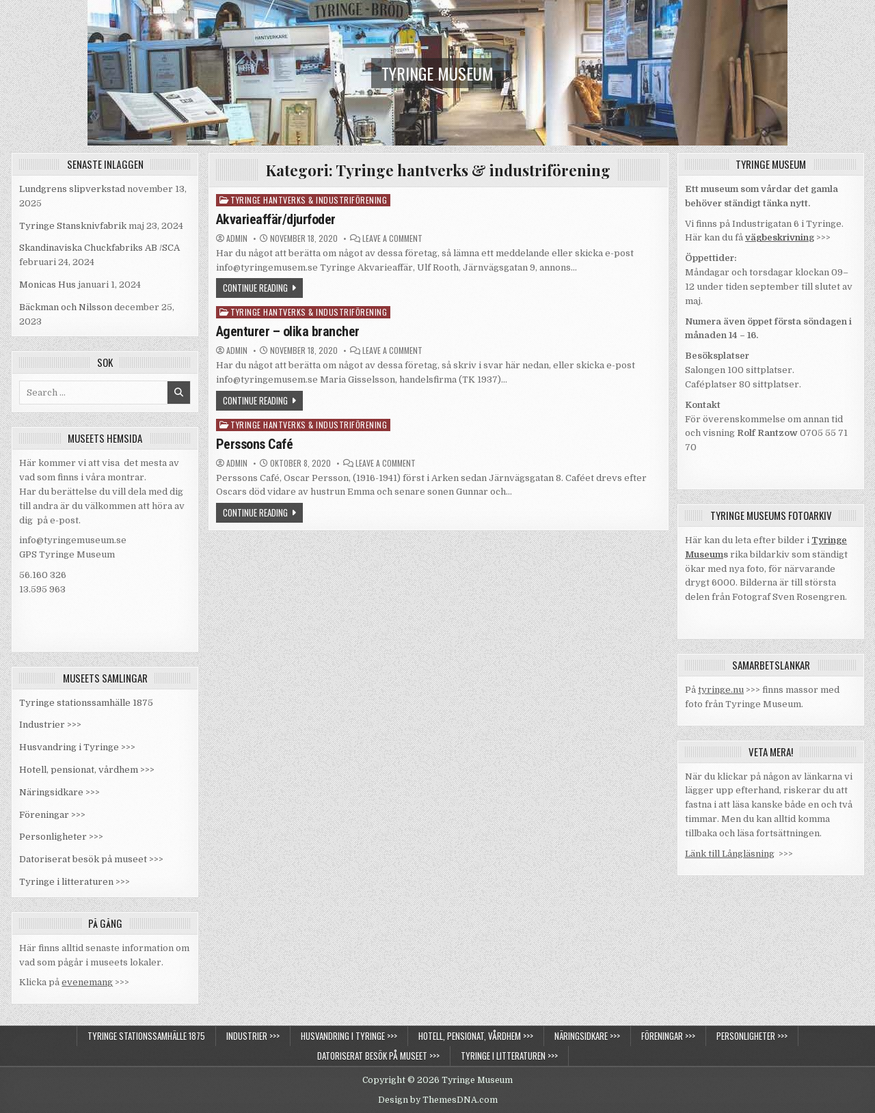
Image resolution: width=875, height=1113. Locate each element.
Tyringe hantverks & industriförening (308, 200)
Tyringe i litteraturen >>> (74, 882)
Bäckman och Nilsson (65, 307)
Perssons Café (254, 444)
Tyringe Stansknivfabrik (72, 226)
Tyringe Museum (437, 73)
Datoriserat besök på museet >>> (91, 859)
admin (236, 238)
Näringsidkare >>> (59, 792)
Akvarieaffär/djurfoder (276, 219)
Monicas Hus (47, 284)
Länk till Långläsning (730, 854)
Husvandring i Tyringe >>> (77, 747)
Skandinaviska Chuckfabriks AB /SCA (99, 248)
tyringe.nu (721, 690)
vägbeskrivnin (777, 237)
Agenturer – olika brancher (288, 331)
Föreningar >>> (52, 815)
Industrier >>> (50, 724)
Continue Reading (255, 287)
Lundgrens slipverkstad (72, 189)
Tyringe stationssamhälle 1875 (86, 703)
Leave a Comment (392, 238)
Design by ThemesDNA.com (438, 1100)
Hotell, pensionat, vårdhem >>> (86, 770)
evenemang (87, 982)
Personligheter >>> (61, 837)
